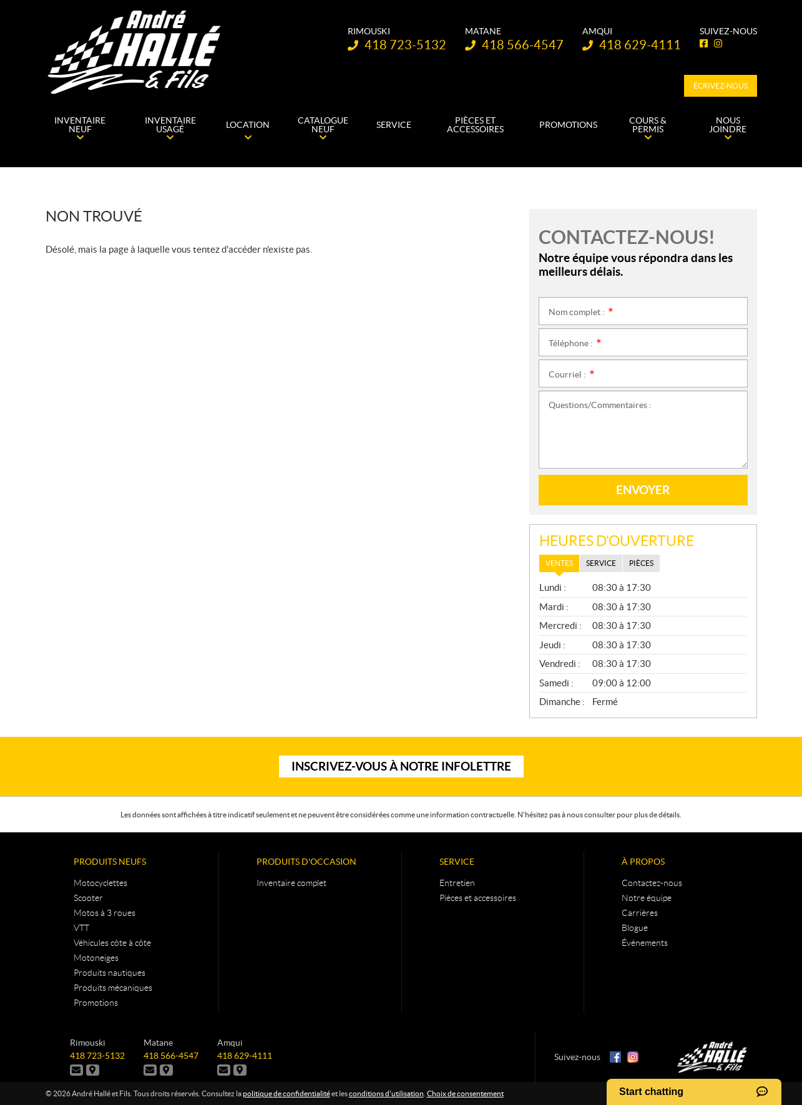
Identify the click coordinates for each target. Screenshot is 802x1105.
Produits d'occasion (306, 862)
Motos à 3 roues (104, 913)
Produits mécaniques (113, 988)
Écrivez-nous (720, 86)
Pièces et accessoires (477, 898)
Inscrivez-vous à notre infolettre (401, 766)
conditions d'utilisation (386, 1093)
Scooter (88, 898)
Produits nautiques (109, 973)
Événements (645, 943)
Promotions (96, 1003)
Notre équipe (647, 898)
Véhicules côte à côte (112, 943)
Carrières (640, 913)
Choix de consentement (465, 1093)
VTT (81, 928)
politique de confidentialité (286, 1093)
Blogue (635, 928)
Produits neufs (110, 862)
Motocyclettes (100, 883)
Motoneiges (96, 958)
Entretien (457, 883)
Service (456, 862)
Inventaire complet (291, 883)
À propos (643, 862)
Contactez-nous (652, 883)
